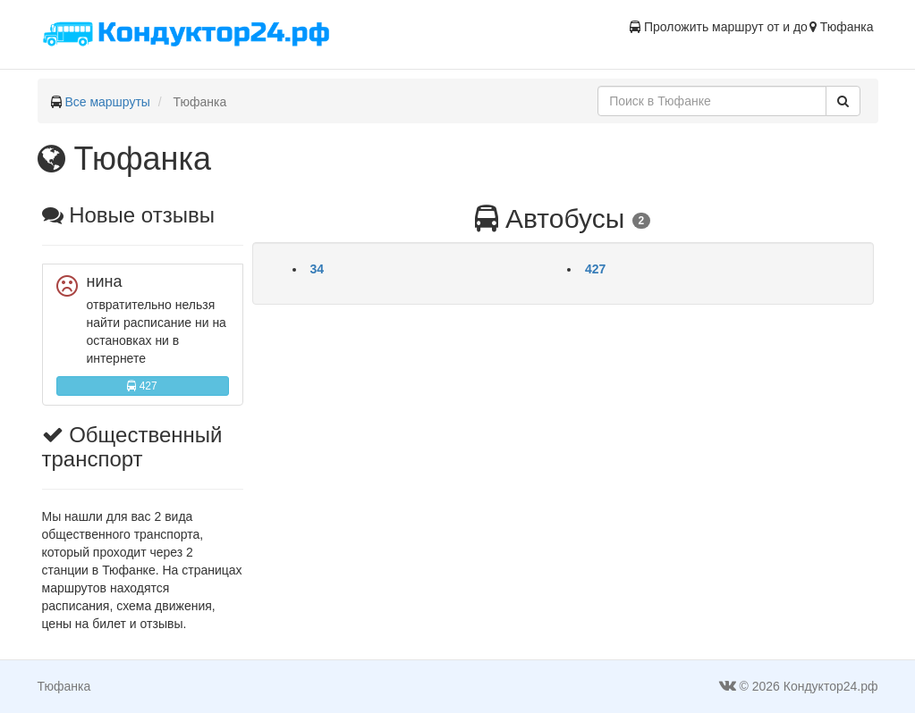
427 (142, 386)
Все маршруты (107, 102)
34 (317, 269)
